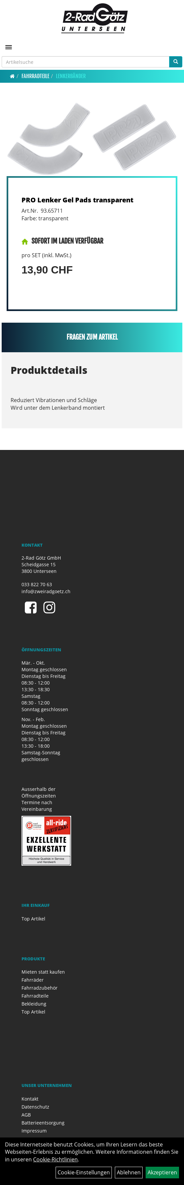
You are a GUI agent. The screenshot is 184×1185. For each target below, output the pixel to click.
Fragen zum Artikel (92, 337)
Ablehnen (129, 1172)
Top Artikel (33, 919)
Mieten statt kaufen (43, 972)
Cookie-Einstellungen (84, 1172)
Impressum (34, 1131)
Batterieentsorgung (43, 1123)
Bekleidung (34, 1004)
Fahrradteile (35, 76)
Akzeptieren (162, 1172)
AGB (26, 1115)
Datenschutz (35, 1107)
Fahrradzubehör (40, 988)
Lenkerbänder (71, 76)
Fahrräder (33, 980)
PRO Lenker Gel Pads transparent (77, 199)
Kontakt (30, 1099)
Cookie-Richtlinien (55, 1159)
